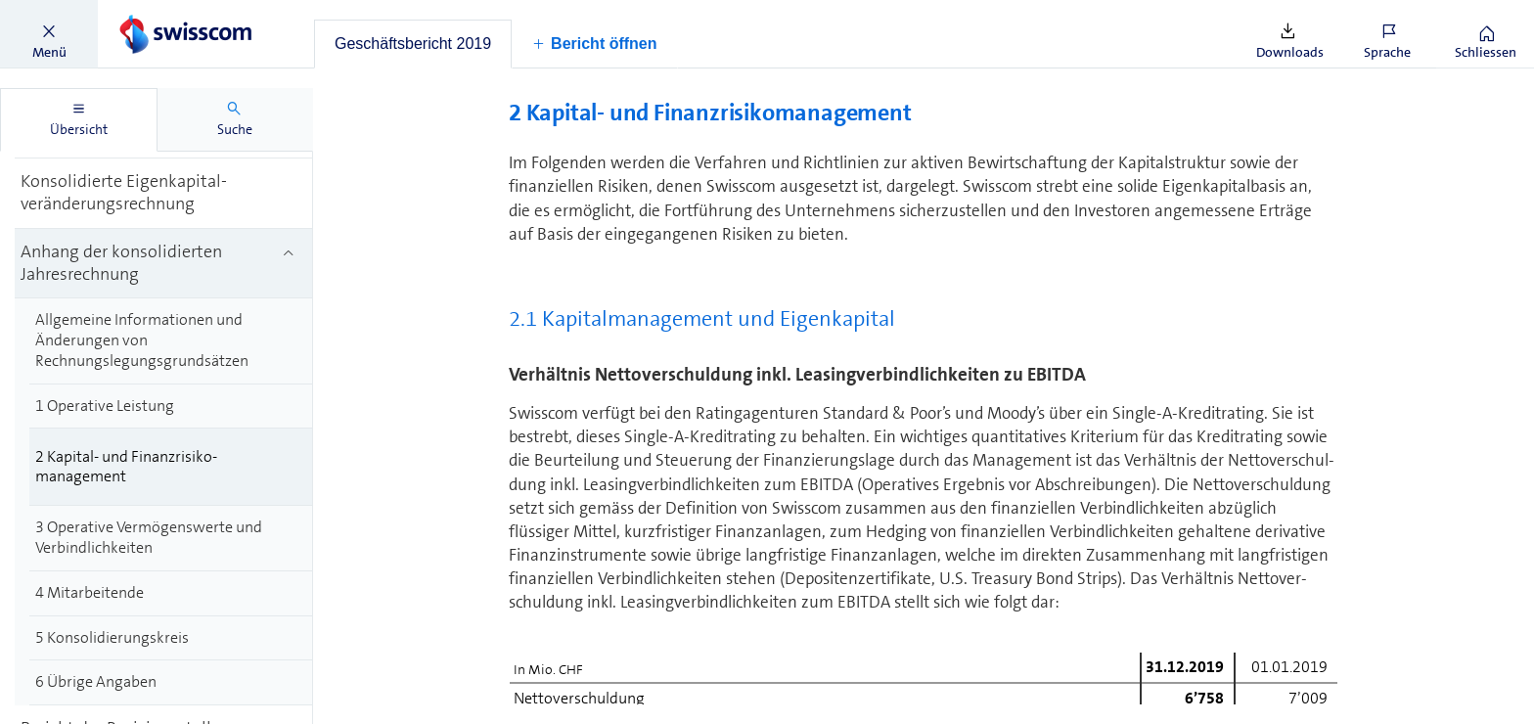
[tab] (413, 44)
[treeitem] (164, 193)
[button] (49, 34)
